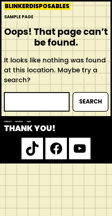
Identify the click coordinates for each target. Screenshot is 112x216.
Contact (8, 121)
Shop (29, 121)
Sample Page (18, 17)
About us (19, 121)
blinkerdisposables (37, 6)
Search (90, 102)
